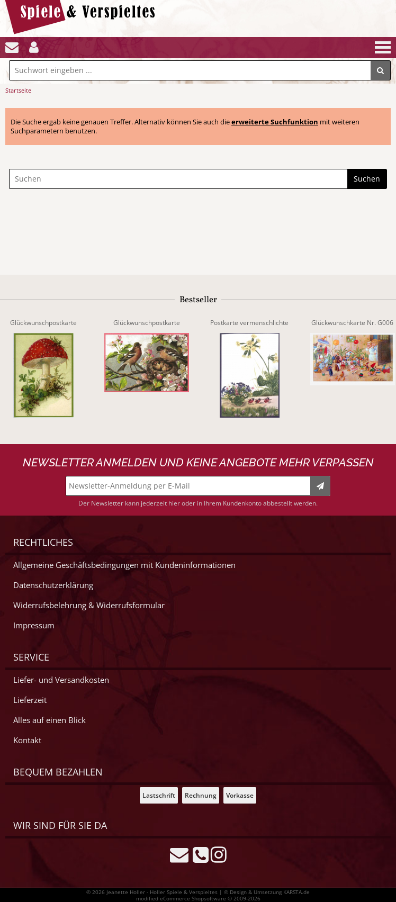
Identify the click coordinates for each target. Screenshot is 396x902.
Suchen (367, 179)
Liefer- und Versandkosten (61, 679)
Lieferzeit (30, 700)
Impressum (34, 625)
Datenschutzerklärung (53, 585)
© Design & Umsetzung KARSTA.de (267, 892)
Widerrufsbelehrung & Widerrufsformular (89, 605)
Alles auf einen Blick (49, 720)
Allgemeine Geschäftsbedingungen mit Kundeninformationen (124, 565)
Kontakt (27, 740)
